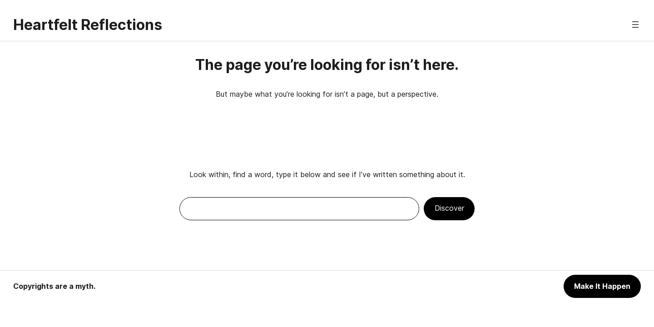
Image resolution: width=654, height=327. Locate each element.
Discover (449, 208)
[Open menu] (635, 24)
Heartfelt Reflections (87, 25)
